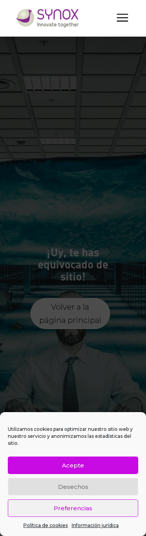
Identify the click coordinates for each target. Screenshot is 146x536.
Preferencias (73, 508)
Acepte (73, 465)
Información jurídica (95, 525)
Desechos (73, 486)
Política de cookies (45, 525)
